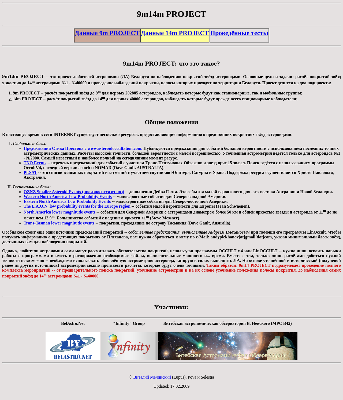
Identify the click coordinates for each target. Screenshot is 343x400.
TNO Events (35, 163)
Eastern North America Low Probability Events (67, 201)
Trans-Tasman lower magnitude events (59, 223)
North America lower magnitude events (59, 212)
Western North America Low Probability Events (68, 196)
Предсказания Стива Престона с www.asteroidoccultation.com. (83, 148)
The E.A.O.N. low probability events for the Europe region (77, 206)
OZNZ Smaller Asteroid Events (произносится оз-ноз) (74, 191)
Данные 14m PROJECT (175, 32)
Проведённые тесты (239, 32)
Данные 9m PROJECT (107, 32)
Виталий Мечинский (152, 377)
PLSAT (30, 172)
